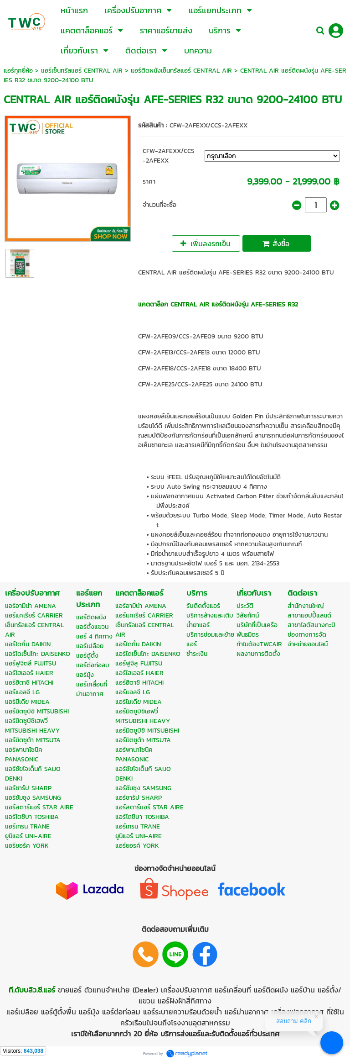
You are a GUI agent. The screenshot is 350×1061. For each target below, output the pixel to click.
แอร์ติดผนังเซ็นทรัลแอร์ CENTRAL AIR (181, 70)
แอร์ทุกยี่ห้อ (18, 70)
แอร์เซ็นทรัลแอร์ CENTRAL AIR (82, 70)
